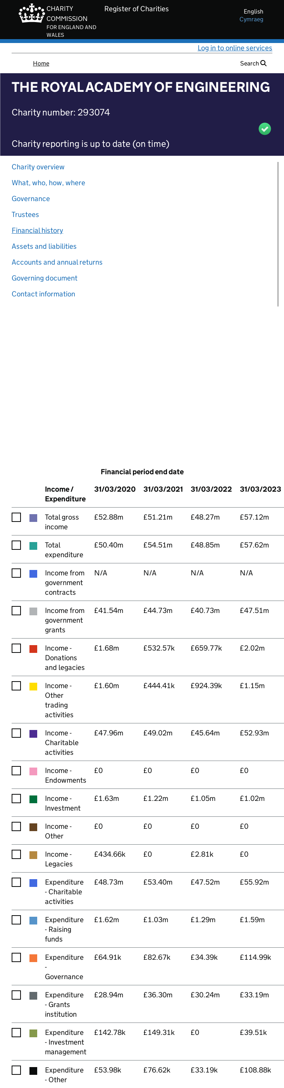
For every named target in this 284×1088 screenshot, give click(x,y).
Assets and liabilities (44, 246)
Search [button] (253, 63)
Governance (31, 198)
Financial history (37, 230)
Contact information (43, 293)
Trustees (25, 214)
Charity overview (38, 166)
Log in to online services (235, 47)
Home (41, 63)
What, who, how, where (48, 182)
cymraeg (251, 19)
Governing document (44, 278)
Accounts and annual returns (57, 262)
